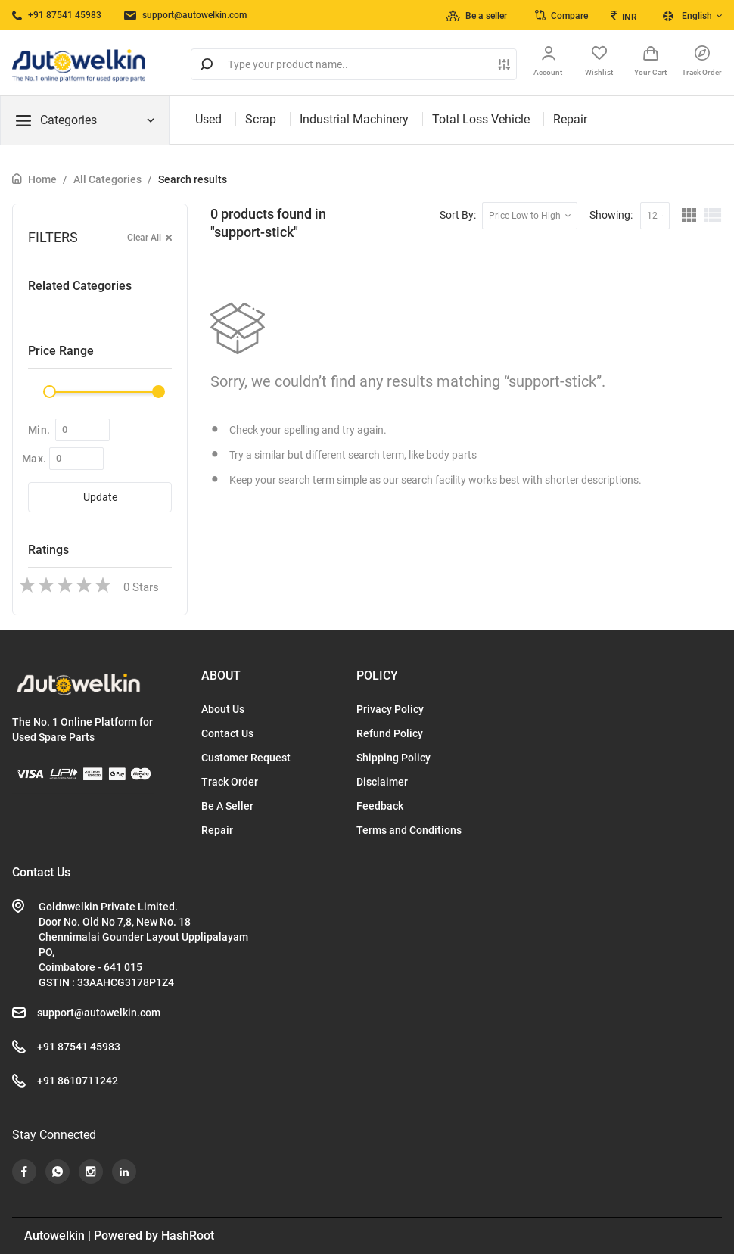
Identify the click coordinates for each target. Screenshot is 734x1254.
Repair (570, 119)
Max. (34, 459)
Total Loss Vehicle (481, 119)
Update (100, 497)
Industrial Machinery (354, 119)
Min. (39, 430)
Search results (192, 179)
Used (208, 119)
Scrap (260, 119)
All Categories (107, 179)
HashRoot (187, 1235)
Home (42, 179)
